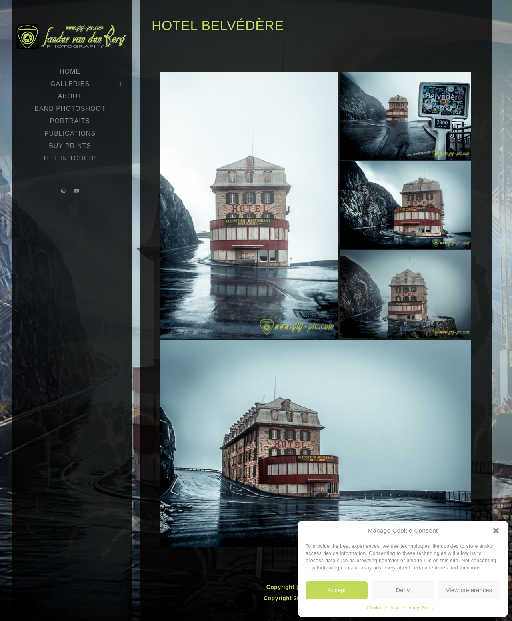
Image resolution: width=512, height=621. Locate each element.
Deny (403, 590)
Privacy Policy (418, 608)
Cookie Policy (382, 608)
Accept (337, 590)
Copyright (281, 587)
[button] (496, 531)
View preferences (469, 590)
